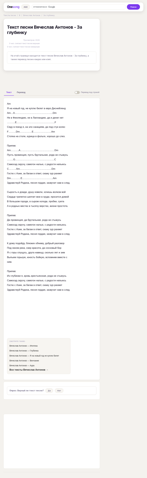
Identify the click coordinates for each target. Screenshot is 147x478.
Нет (59, 390)
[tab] (9, 92)
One (13, 6)
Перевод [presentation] (21, 92)
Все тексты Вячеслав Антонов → (28, 369)
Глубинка (34, 351)
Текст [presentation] (9, 92)
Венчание (34, 360)
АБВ (26, 7)
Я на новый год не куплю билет (44, 356)
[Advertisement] (51, 79)
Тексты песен (9, 15)
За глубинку (49, 15)
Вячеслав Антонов (31, 15)
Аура (32, 365)
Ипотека (33, 346)
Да (49, 390)
